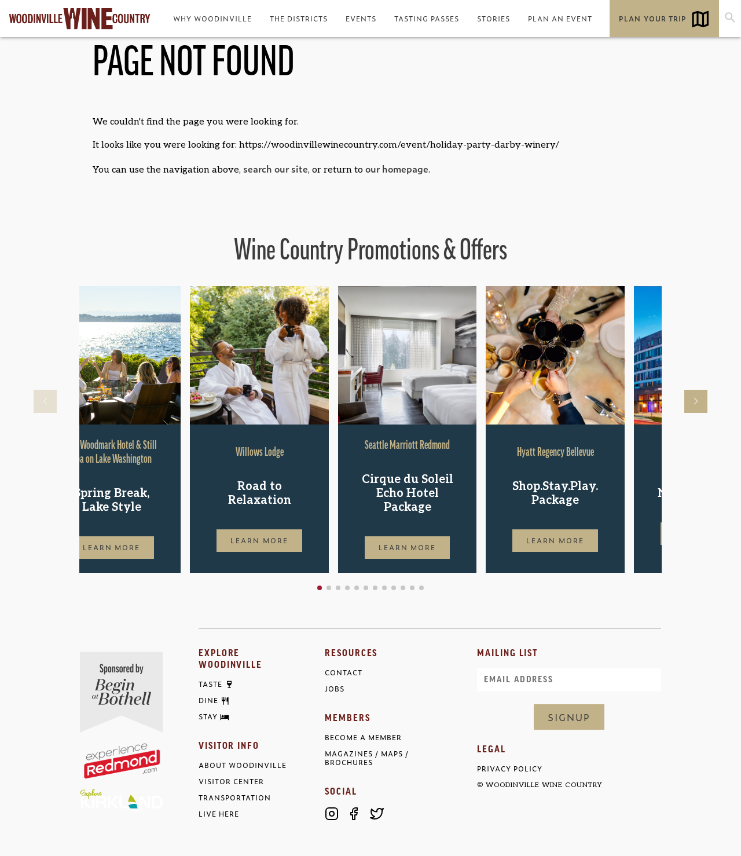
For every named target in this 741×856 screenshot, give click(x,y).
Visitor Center (231, 781)
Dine (208, 700)
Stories (493, 18)
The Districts (299, 18)
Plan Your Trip (652, 18)
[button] (356, 588)
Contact (343, 672)
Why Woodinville (212, 18)
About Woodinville (243, 765)
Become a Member (363, 737)
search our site (275, 168)
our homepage (396, 168)
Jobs (334, 689)
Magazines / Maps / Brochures (367, 758)
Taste (210, 684)
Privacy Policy (509, 768)
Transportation (235, 797)
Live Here (219, 814)
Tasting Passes (426, 18)
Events (361, 18)
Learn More (149, 547)
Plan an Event (560, 18)
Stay (208, 717)
